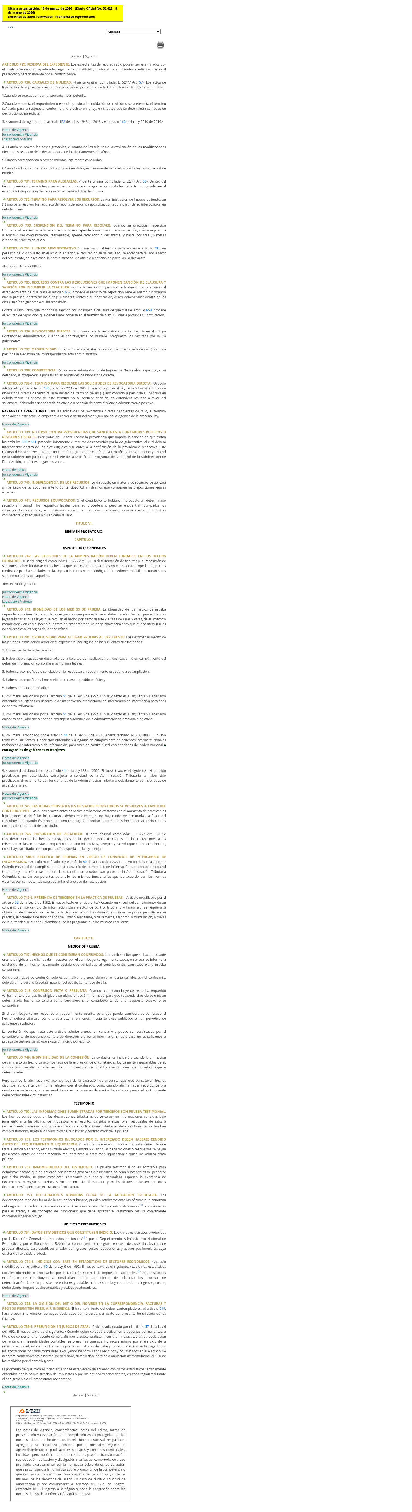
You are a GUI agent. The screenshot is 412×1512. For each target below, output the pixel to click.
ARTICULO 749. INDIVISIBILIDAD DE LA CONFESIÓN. (49, 1057)
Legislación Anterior (17, 139)
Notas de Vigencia (15, 129)
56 (145, 181)
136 (46, 388)
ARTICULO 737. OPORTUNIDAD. (32, 349)
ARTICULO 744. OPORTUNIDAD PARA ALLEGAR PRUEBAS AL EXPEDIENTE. (66, 637)
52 (85, 861)
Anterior (76, 56)
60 (46, 1266)
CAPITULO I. (84, 539)
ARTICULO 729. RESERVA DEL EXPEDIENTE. (36, 64)
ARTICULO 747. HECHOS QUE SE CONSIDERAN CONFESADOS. (55, 954)
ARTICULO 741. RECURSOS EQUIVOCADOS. (41, 500)
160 (123, 121)
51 (65, 696)
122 (62, 121)
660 (24, 442)
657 (67, 292)
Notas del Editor (14, 470)
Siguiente (91, 56)
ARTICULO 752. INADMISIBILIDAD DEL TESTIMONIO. (50, 1167)
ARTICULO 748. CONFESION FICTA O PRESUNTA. (47, 990)
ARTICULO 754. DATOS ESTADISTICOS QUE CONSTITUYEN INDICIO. (60, 1232)
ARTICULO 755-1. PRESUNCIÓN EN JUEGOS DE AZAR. (48, 1326)
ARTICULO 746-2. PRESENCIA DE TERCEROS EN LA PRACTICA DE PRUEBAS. (65, 897)
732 (157, 248)
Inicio (11, 27)
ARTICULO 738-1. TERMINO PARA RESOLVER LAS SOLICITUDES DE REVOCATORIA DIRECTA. (79, 383)
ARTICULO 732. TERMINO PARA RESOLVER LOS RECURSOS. (53, 199)
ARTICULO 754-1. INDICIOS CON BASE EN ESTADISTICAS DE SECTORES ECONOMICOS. (78, 1261)
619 (162, 1308)
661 (34, 442)
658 (149, 310)
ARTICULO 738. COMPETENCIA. (32, 370)
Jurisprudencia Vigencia (20, 134)
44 (65, 735)
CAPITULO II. (84, 938)
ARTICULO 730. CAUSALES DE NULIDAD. (39, 82)
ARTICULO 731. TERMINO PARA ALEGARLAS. (42, 181)
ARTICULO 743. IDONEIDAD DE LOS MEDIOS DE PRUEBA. (54, 609)
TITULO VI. (84, 523)
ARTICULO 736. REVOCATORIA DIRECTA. (39, 331)
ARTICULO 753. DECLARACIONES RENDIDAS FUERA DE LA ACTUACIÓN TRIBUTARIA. (82, 1195)
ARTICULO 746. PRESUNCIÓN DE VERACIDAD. (45, 834)
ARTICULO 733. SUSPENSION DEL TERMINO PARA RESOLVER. (59, 225)
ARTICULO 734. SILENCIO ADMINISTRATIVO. (42, 248)
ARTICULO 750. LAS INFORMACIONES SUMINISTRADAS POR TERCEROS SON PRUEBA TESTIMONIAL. (86, 1111)
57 (141, 82)
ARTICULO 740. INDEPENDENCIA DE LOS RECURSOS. (48, 482)
